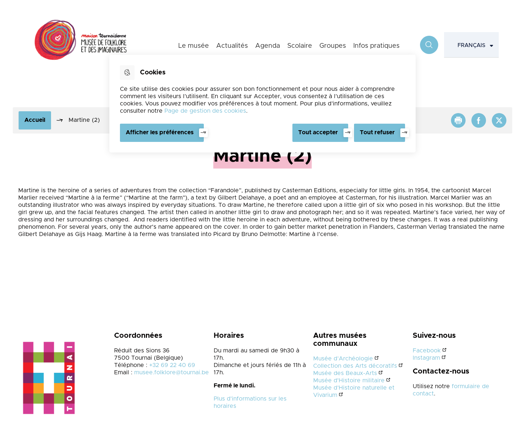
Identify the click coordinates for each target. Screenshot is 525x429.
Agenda (267, 46)
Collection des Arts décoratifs (355, 366)
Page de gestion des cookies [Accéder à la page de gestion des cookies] (205, 111)
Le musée (193, 46)
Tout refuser (377, 132)
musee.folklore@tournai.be (171, 372)
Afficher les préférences (160, 132)
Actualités (232, 46)
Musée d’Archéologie (343, 359)
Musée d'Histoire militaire (349, 380)
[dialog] (262, 103)
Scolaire (299, 46)
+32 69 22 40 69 (172, 365)
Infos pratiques (376, 46)
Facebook (427, 350)
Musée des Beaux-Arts (345, 373)
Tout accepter (318, 132)
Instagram (426, 358)
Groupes (332, 46)
